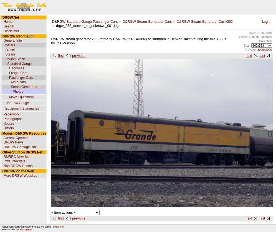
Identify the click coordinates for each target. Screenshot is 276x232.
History (9, 128)
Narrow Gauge (18, 103)
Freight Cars (18, 73)
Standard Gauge (19, 64)
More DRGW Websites (20, 176)
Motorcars (18, 82)
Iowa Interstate (15, 161)
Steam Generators (24, 87)
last (262, 56)
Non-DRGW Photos (18, 166)
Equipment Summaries (22, 108)
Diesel (9, 50)
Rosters (9, 45)
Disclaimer (11, 31)
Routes (9, 123)
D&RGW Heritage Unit (20, 147)
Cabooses (16, 68)
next (248, 56)
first (61, 56)
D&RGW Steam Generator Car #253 (205, 22)
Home (8, 22)
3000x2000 (264, 49)
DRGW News (13, 142)
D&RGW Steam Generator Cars (147, 22)
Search (9, 26)
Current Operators (17, 138)
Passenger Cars (21, 78)
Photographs (13, 119)
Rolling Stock (15, 59)
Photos (18, 92)
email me (58, 226)
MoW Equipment (21, 97)
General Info (13, 40)
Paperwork (11, 114)
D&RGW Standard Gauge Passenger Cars (85, 22)
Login (266, 22)
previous (78, 56)
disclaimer (26, 229)
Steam (10, 54)
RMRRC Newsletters (19, 157)
